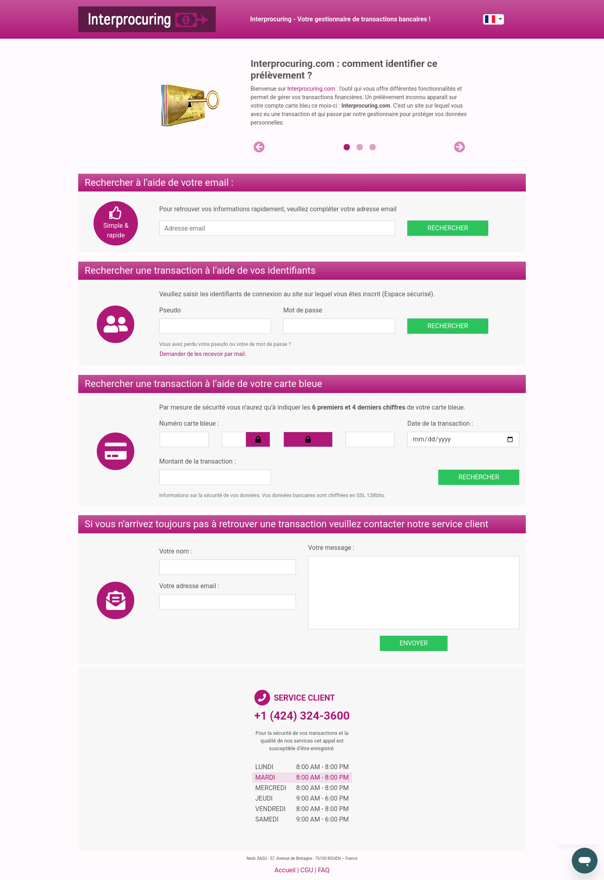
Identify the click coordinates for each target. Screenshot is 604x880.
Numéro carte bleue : (189, 423)
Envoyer (414, 643)
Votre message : (331, 547)
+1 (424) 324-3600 (302, 715)
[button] (259, 147)
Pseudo (170, 310)
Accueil (285, 870)
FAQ (323, 870)
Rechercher (447, 228)
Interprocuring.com (311, 88)
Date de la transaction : (440, 423)
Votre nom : (175, 551)
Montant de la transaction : (197, 461)
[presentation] (338, 469)
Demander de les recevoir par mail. (203, 354)
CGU (306, 870)
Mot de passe (302, 310)
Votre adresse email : (189, 586)
